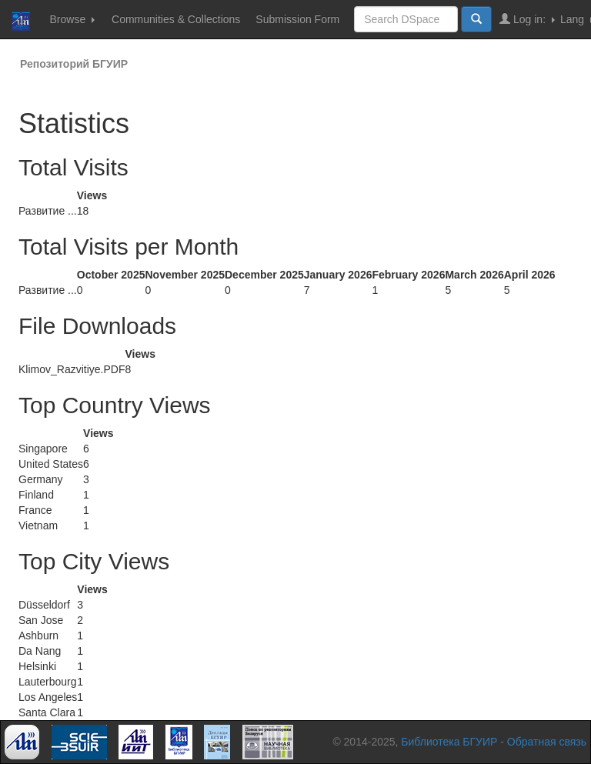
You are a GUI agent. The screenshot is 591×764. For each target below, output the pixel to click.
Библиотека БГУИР (449, 742)
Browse (72, 19)
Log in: (527, 18)
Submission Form (297, 19)
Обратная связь (546, 742)
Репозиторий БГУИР (74, 64)
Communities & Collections (176, 19)
